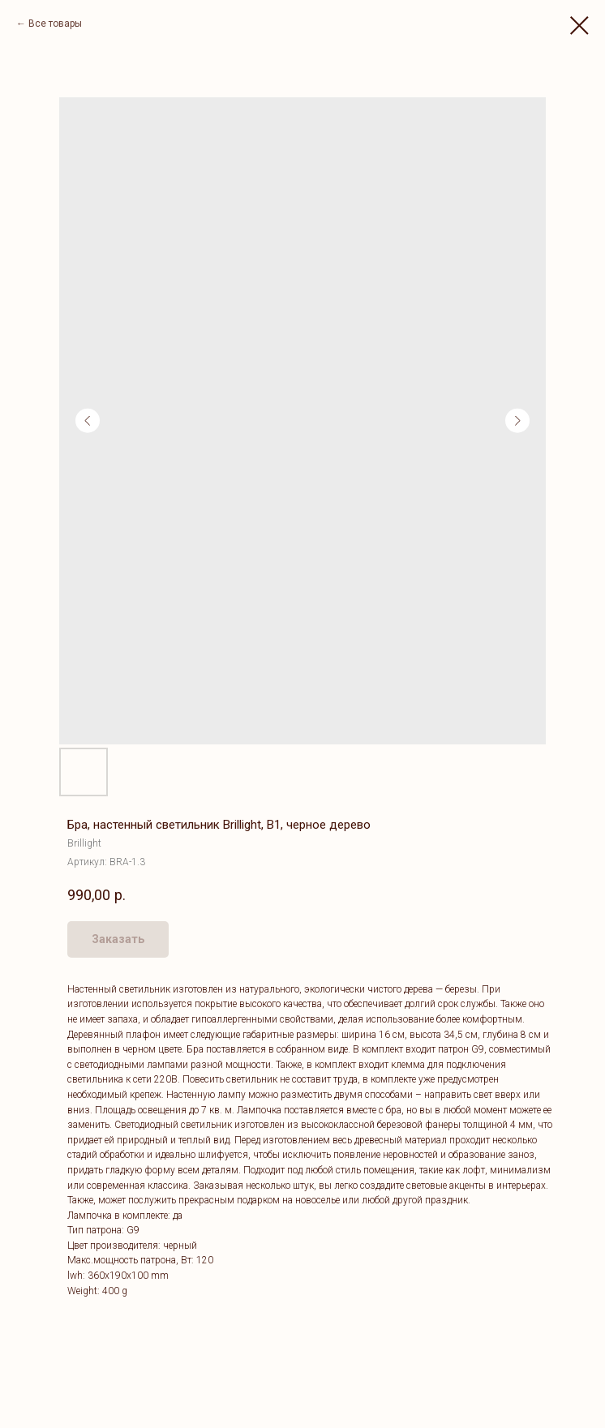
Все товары (55, 23)
